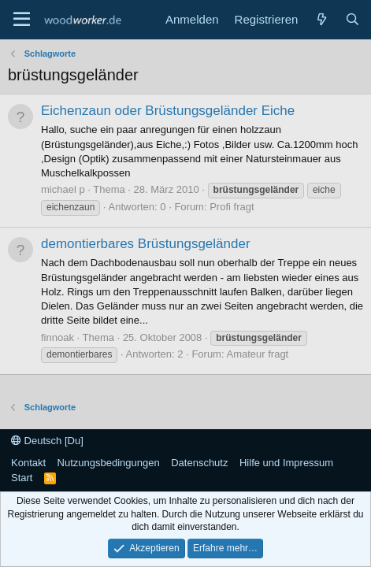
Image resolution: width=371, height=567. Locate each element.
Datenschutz (199, 463)
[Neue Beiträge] (321, 19)
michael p (63, 189)
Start (21, 478)
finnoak (57, 337)
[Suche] (352, 19)
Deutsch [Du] (47, 441)
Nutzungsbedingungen (109, 463)
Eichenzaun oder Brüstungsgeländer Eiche (168, 110)
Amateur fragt (257, 354)
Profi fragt (232, 207)
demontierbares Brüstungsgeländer (145, 243)
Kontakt (28, 463)
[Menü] (21, 19)
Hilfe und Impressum (286, 463)
